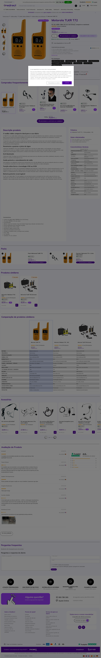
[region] (51, 76)
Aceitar (67, 82)
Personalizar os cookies (54, 82)
